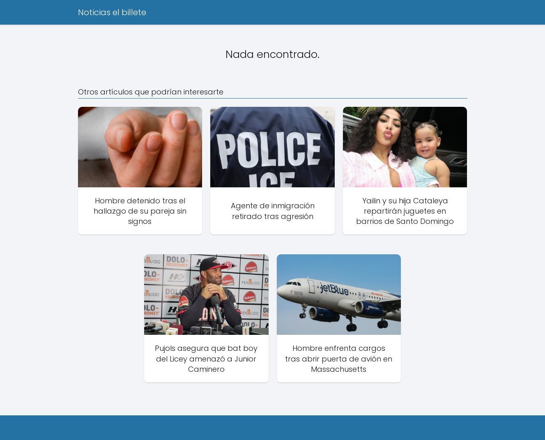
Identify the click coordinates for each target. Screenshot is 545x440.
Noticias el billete (112, 12)
